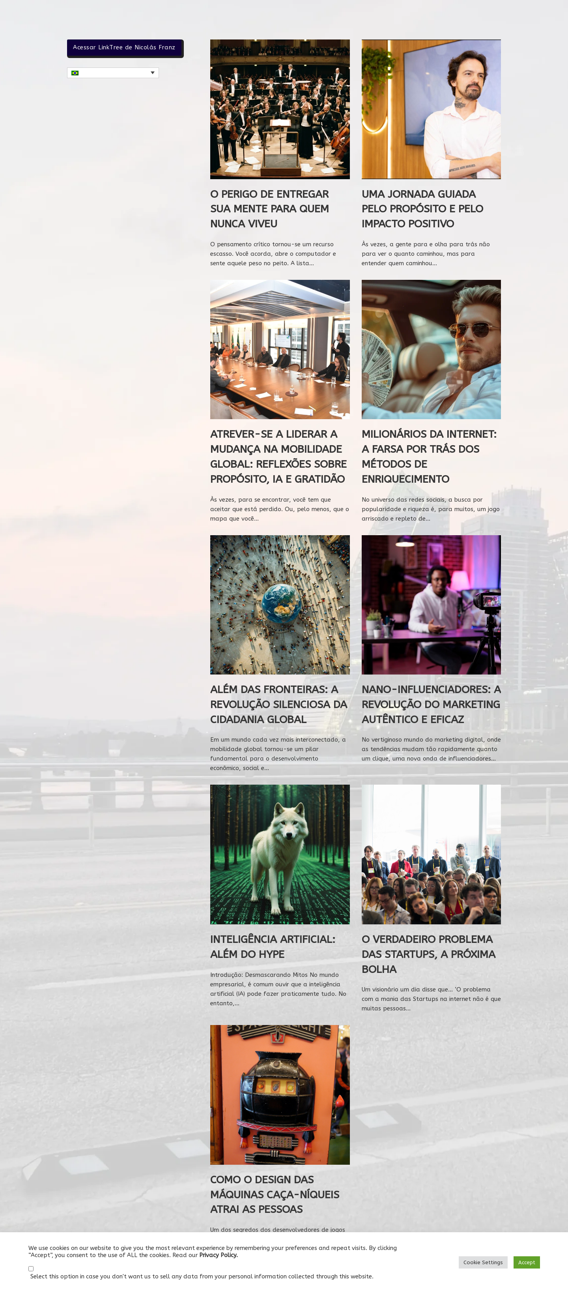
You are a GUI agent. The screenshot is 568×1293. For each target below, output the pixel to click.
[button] (113, 72)
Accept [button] (526, 1262)
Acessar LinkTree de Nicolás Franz (124, 47)
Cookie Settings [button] (483, 1262)
